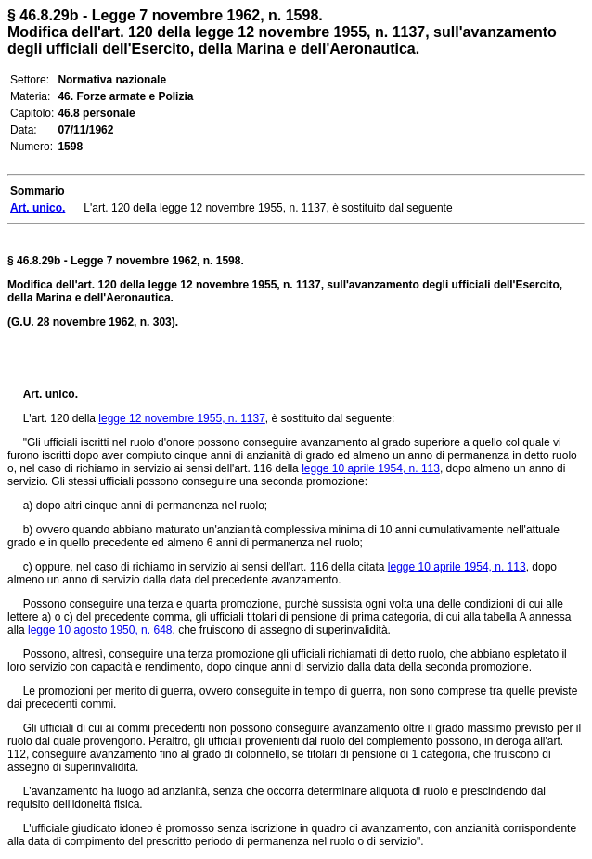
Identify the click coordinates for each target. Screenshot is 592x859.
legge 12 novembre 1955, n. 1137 (181, 418)
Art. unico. (50, 394)
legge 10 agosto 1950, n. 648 (100, 629)
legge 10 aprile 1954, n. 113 (371, 468)
